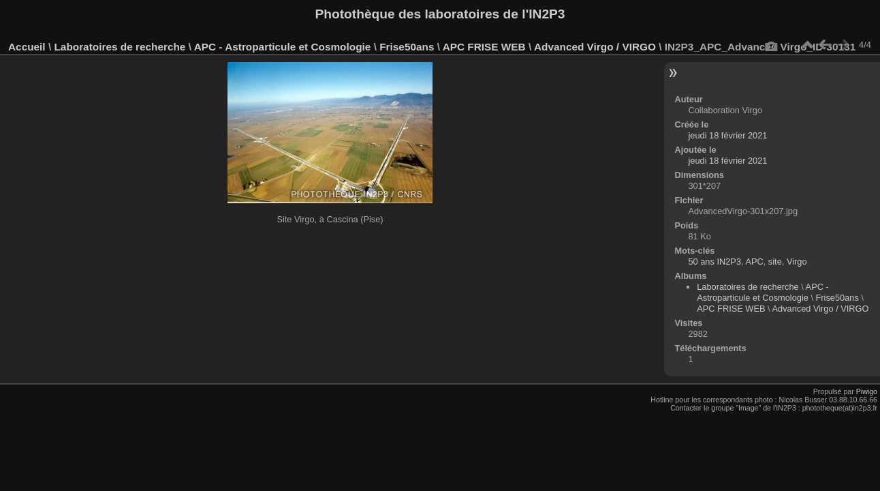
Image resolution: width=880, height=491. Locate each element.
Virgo (797, 261)
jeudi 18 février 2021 (727, 135)
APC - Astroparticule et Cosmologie (282, 47)
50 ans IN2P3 (714, 261)
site (775, 261)
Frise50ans (406, 47)
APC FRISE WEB (484, 47)
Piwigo (866, 391)
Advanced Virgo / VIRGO (595, 47)
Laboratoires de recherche (119, 47)
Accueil (27, 47)
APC (754, 261)
